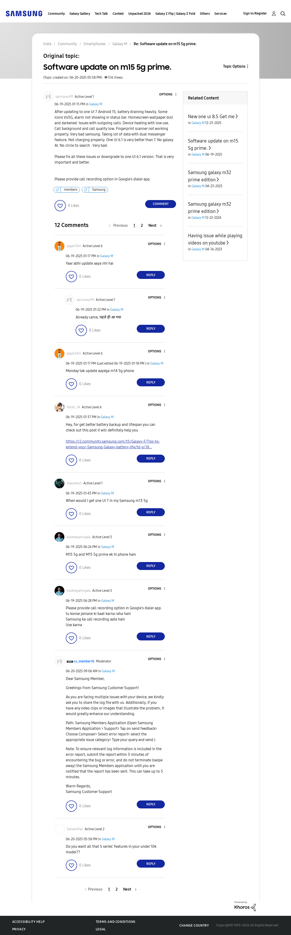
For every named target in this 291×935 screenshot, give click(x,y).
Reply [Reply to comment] (150, 275)
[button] (168, 94)
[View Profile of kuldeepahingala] (79, 537)
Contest (118, 14)
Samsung (99, 190)
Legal (101, 929)
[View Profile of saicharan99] (64, 97)
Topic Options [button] (234, 66)
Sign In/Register (255, 13)
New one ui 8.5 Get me (211, 116)
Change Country (194, 926)
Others (205, 14)
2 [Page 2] (142, 225)
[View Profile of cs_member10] (84, 661)
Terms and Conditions (116, 922)
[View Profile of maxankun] (74, 483)
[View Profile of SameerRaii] (75, 829)
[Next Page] (155, 225)
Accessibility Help (28, 922)
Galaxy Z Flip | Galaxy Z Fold (175, 14)
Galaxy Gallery (80, 14)
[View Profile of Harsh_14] (73, 407)
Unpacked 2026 (139, 14)
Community (56, 14)
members (70, 190)
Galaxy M (95, 104)
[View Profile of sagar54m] (74, 246)
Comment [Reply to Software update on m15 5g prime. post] (161, 204)
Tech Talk (101, 14)
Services (220, 14)
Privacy (19, 929)
